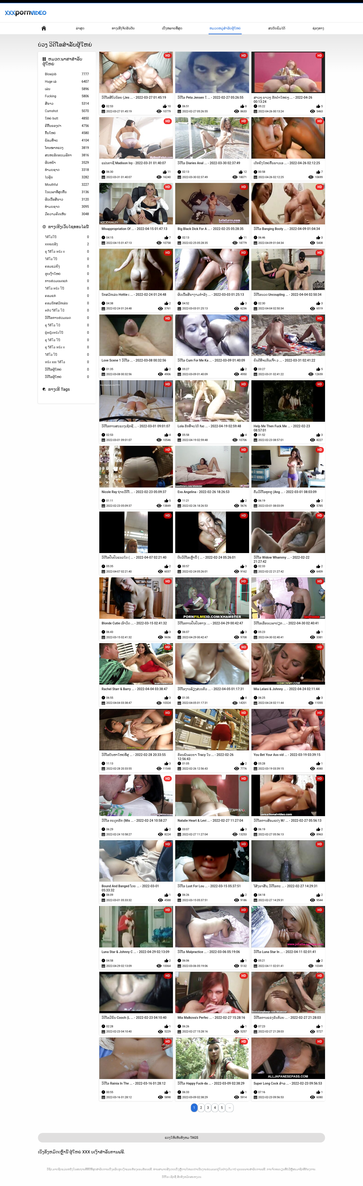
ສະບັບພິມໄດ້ (276, 28)
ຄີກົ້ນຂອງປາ (67, 126)
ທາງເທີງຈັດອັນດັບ (123, 28)
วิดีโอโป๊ (67, 237)
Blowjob (67, 74)
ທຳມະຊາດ (67, 170)
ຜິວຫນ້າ (67, 163)
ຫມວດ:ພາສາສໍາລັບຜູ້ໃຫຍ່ (62, 61)
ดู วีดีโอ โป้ (67, 325)
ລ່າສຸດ (80, 28)
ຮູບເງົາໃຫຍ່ (67, 274)
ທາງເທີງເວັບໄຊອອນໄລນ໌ (68, 226)
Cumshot (67, 111)
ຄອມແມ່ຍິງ (67, 266)
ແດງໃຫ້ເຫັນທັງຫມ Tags (181, 1137)
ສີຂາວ (67, 104)
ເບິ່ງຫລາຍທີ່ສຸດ (172, 28)
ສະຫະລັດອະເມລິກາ (67, 155)
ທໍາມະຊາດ (67, 207)
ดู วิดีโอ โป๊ (67, 340)
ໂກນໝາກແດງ (67, 148)
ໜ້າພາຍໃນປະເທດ (44, 28)
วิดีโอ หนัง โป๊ (67, 288)
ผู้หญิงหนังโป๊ (67, 333)
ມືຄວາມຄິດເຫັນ (67, 214)
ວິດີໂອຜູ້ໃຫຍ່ (67, 369)
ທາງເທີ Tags (59, 389)
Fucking (67, 96)
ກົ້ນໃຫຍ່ (67, 133)
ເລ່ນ (67, 89)
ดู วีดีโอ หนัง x (67, 252)
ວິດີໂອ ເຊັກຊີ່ (169, 1177)
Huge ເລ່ (67, 82)
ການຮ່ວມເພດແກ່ (67, 281)
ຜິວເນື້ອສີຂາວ (67, 199)
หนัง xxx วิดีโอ (67, 362)
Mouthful (67, 185)
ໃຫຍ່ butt (67, 118)
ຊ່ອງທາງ (318, 28)
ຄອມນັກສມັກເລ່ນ (67, 303)
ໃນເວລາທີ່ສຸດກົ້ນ (67, 192)
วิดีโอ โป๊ (67, 259)
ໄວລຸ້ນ (67, 177)
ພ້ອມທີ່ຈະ (67, 140)
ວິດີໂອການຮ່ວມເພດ (67, 318)
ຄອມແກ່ (67, 296)
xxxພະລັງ (67, 244)
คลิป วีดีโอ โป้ (67, 310)
